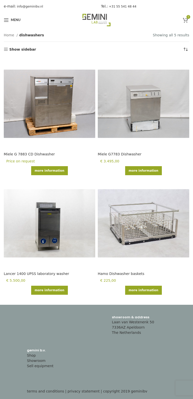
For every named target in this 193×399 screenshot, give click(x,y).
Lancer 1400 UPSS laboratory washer (36, 274)
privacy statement (84, 391)
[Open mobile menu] (12, 20)
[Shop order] (185, 49)
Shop (31, 355)
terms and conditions (45, 391)
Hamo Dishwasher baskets (121, 274)
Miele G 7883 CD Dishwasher (29, 154)
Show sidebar (22, 49)
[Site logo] (96, 20)
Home (9, 35)
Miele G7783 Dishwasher (119, 154)
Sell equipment (40, 366)
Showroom (36, 361)
